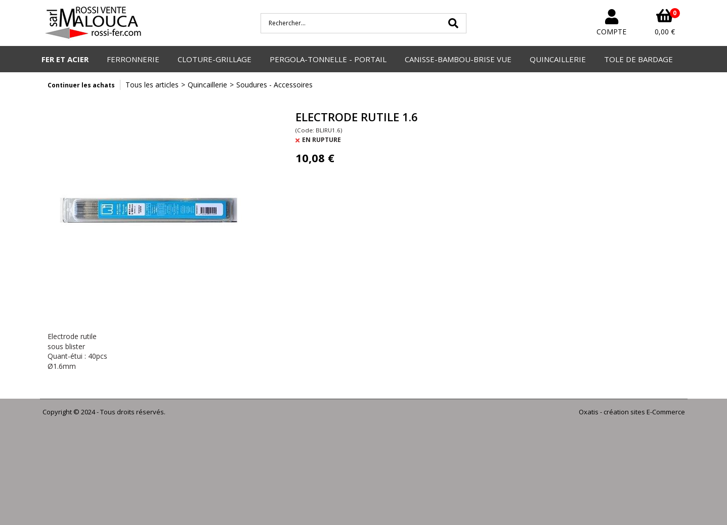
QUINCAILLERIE (558, 59)
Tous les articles (152, 84)
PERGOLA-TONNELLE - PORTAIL (328, 59)
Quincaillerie (207, 84)
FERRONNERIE (133, 59)
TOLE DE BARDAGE (638, 59)
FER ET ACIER (65, 59)
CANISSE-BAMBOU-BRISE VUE (458, 59)
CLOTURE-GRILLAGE (214, 59)
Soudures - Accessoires (274, 84)
